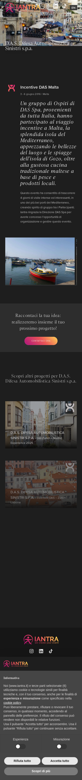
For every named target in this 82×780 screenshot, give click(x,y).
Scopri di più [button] (41, 771)
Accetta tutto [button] (59, 761)
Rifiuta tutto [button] (22, 761)
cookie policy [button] (12, 702)
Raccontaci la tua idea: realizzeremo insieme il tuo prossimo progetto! (38, 321)
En (73, 7)
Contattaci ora (40, 340)
